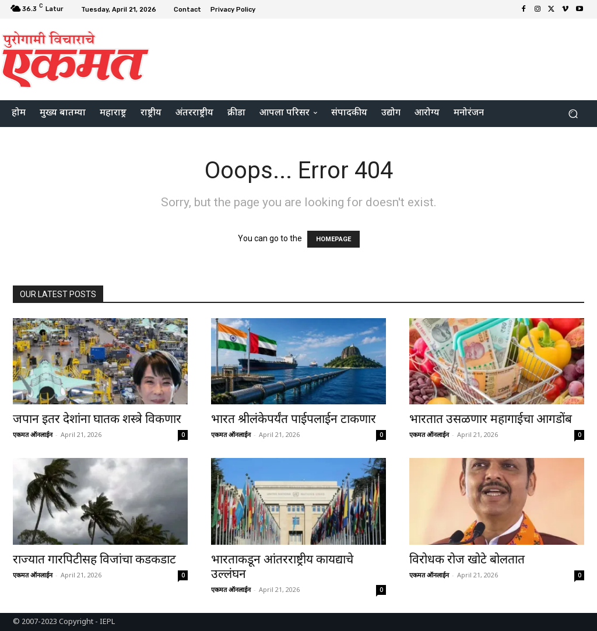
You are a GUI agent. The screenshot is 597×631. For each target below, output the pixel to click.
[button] (573, 114)
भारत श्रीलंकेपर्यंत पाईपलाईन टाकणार (293, 419)
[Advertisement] (369, 57)
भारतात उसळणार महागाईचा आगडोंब (490, 419)
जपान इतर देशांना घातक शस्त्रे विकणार (97, 419)
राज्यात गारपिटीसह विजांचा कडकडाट (94, 559)
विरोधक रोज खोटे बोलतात (467, 559)
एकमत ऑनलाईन (32, 434)
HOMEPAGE (333, 239)
